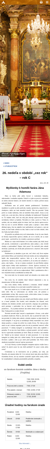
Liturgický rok (10, 166)
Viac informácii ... (25, 443)
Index (6, 163)
